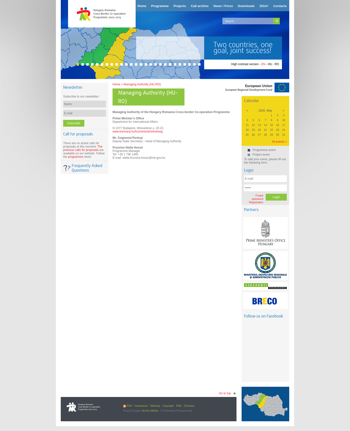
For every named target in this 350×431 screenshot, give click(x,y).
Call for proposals (78, 134)
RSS (127, 405)
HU (270, 64)
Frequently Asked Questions (87, 168)
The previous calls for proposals (82, 148)
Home (116, 84)
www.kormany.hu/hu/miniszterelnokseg (138, 131)
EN (263, 64)
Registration (256, 202)
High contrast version (245, 64)
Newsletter (73, 87)
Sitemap (155, 405)
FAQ (179, 405)
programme (75, 156)
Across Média (150, 410)
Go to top (225, 393)
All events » (279, 141)
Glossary (189, 405)
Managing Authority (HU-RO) (142, 84)
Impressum (141, 405)
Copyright (168, 405)
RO (277, 64)
